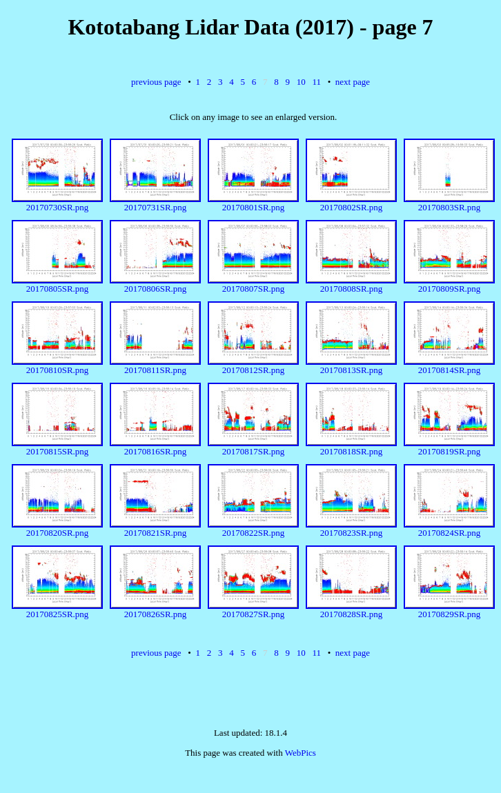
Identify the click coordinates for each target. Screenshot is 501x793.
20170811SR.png (155, 366)
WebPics (300, 752)
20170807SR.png (253, 284)
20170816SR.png (155, 447)
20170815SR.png (57, 447)
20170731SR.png (155, 203)
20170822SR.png (253, 528)
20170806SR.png (155, 284)
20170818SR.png (351, 447)
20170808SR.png (351, 284)
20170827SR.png (253, 610)
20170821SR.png (155, 528)
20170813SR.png (351, 366)
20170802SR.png (351, 203)
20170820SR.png (57, 528)
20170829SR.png (449, 610)
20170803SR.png (449, 203)
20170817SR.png (253, 447)
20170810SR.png (57, 366)
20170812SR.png (253, 366)
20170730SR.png (57, 203)
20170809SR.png (449, 284)
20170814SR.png (449, 366)
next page (352, 82)
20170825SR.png (57, 610)
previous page (156, 82)
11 (316, 82)
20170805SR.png (57, 284)
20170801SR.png (253, 203)
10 (301, 82)
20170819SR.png (449, 447)
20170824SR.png (449, 528)
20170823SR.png (351, 528)
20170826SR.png (155, 610)
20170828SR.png (351, 610)
